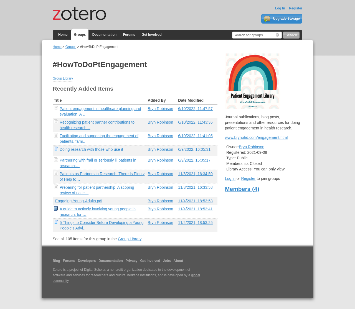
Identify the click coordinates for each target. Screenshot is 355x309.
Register (295, 8)
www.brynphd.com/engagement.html (256, 137)
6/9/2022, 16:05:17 (194, 160)
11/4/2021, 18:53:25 (195, 222)
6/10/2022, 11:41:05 (195, 136)
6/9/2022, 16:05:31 (194, 149)
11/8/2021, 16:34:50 (195, 174)
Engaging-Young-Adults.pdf (78, 201)
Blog (56, 261)
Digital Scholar (94, 270)
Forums (129, 35)
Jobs (167, 261)
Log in (230, 178)
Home (62, 35)
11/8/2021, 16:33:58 (195, 187)
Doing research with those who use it (91, 149)
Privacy (132, 261)
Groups (80, 35)
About (178, 261)
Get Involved (152, 35)
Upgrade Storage (282, 19)
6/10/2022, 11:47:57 (195, 108)
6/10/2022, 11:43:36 (195, 122)
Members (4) (242, 189)
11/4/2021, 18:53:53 (195, 201)
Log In (280, 8)
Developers (87, 261)
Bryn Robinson (160, 108)
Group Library (63, 78)
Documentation (104, 35)
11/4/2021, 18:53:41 (195, 209)
